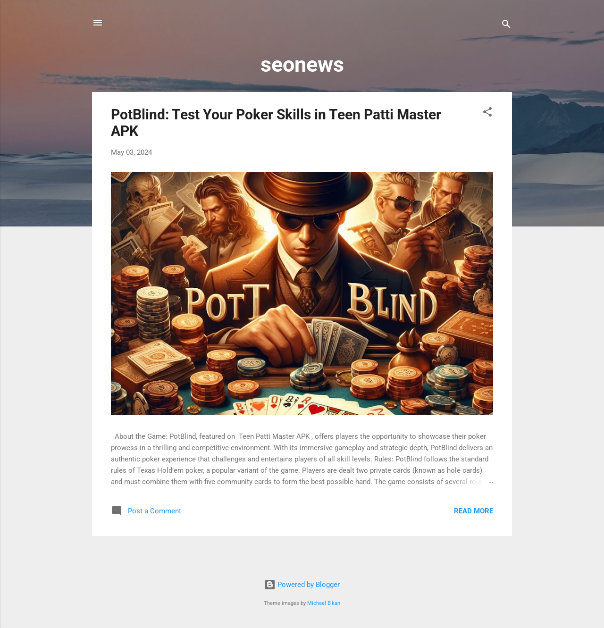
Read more (473, 511)
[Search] (506, 25)
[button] (487, 113)
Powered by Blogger (302, 584)
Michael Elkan (323, 603)
